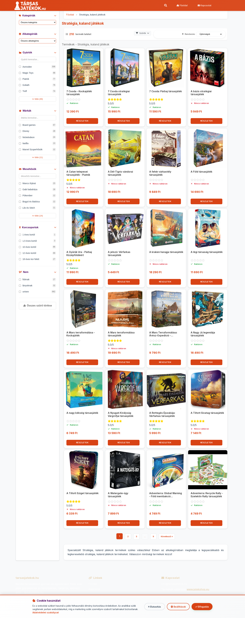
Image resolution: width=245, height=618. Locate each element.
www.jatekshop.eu (198, 589)
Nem (37, 272)
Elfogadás (202, 606)
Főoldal (182, 5)
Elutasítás (153, 606)
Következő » (167, 536)
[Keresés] (165, 5)
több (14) (37, 216)
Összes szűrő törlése (37, 305)
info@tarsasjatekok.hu (174, 584)
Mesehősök (37, 169)
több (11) (37, 157)
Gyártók (37, 52)
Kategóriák (37, 15)
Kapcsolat (204, 5)
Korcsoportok (37, 227)
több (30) (37, 99)
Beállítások (177, 606)
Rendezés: (188, 34)
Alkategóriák (37, 34)
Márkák (37, 111)
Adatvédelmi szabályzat (45, 612)
